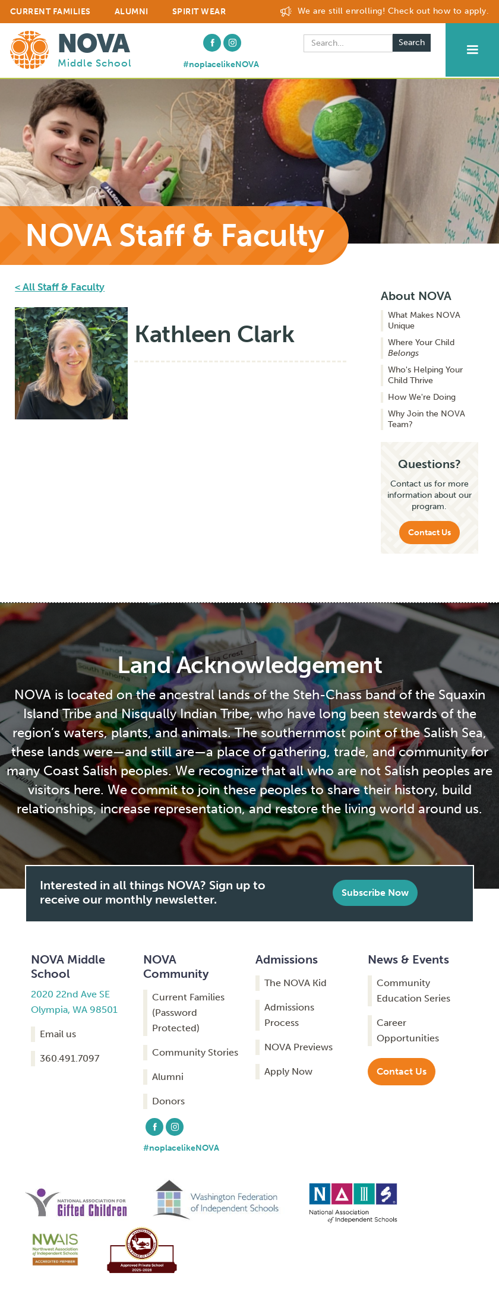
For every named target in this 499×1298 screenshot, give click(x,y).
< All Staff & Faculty (60, 287)
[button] (472, 50)
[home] (71, 48)
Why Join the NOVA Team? (426, 419)
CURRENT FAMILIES (50, 12)
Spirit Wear (199, 12)
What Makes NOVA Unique (424, 320)
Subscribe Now (375, 892)
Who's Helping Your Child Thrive (425, 375)
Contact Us (429, 533)
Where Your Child (421, 347)
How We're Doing (422, 397)
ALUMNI (132, 12)
